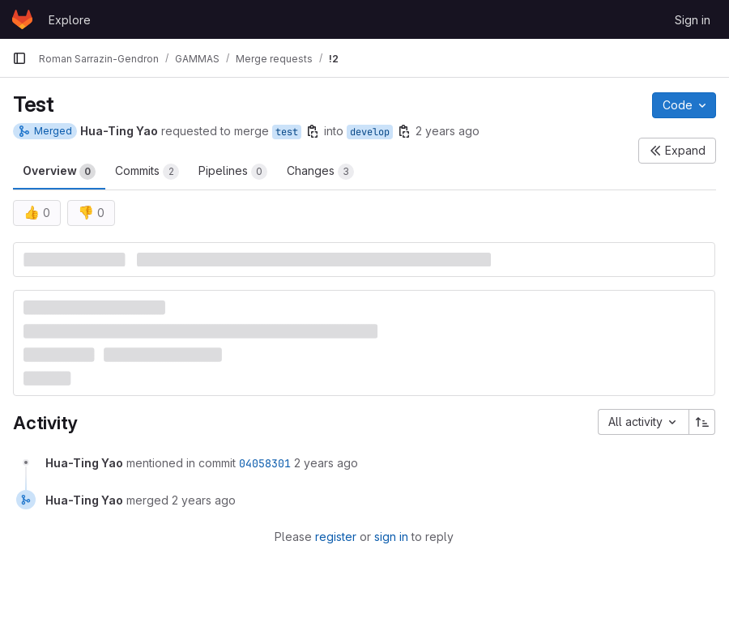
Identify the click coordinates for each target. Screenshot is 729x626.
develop (370, 132)
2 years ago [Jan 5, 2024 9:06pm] (448, 131)
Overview (59, 172)
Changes (320, 172)
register (335, 536)
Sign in (692, 20)
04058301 (265, 463)
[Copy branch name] (312, 131)
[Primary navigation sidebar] (19, 58)
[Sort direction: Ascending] (702, 422)
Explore (70, 20)
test (286, 132)
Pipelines (232, 172)
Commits (147, 172)
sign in (391, 536)
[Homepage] (22, 19)
